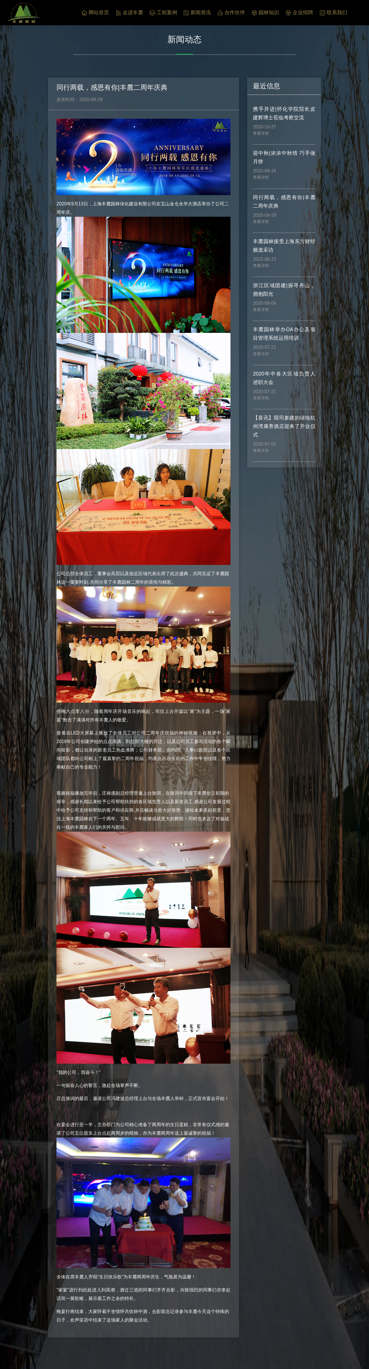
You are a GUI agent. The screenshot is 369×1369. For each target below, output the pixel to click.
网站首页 (95, 13)
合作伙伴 (231, 13)
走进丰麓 (129, 13)
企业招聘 (299, 13)
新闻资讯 (197, 13)
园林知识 (265, 13)
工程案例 (163, 13)
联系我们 (333, 13)
